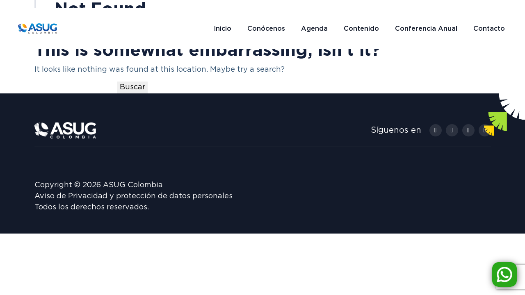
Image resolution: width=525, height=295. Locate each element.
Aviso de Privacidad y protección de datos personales (133, 196)
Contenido (361, 28)
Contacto (489, 28)
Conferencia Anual (426, 28)
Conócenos (266, 28)
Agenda (314, 28)
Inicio (222, 28)
